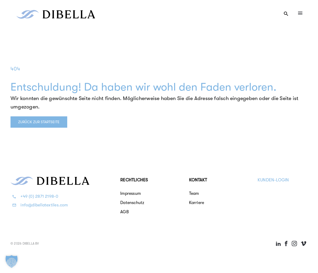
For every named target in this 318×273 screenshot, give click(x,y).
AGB (124, 212)
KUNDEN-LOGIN (273, 180)
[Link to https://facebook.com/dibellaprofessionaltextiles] (286, 243)
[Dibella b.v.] (55, 12)
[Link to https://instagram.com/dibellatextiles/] (294, 243)
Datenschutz (132, 202)
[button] (11, 261)
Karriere (196, 202)
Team (194, 193)
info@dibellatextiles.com (44, 205)
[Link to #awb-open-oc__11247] (286, 13)
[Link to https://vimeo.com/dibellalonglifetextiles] (303, 243)
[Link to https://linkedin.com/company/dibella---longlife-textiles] (278, 243)
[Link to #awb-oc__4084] (300, 13)
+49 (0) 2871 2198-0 (39, 196)
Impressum (130, 193)
